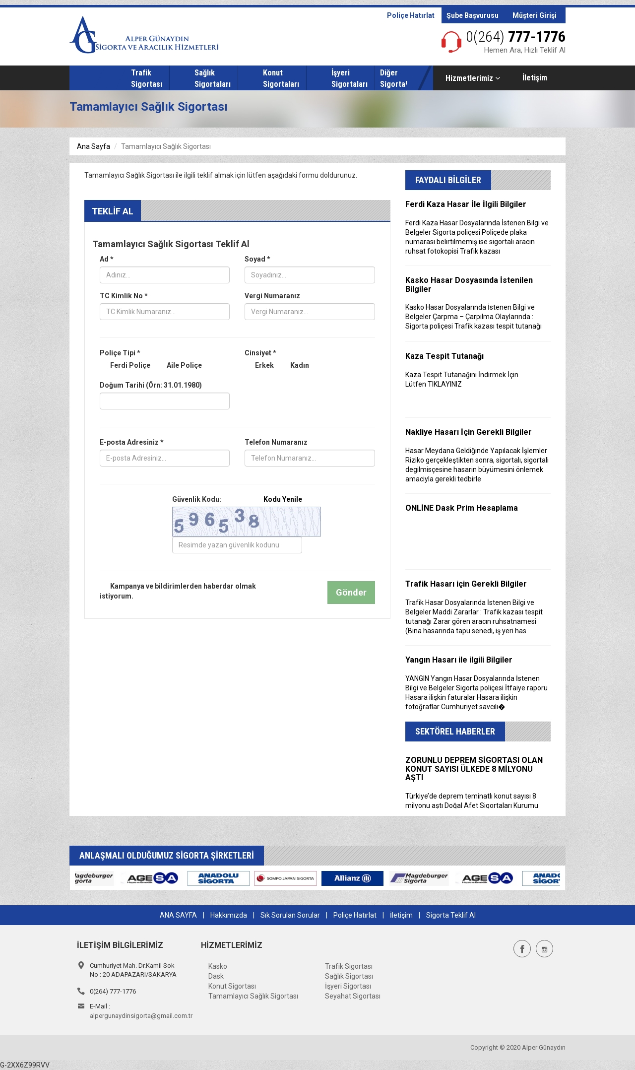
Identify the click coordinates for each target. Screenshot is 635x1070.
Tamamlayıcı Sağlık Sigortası (253, 996)
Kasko (217, 966)
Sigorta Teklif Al (451, 915)
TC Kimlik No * (124, 296)
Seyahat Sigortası (353, 996)
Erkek (259, 365)
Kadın (294, 365)
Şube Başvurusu (472, 15)
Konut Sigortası (232, 986)
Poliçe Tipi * (120, 353)
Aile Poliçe (179, 365)
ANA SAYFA (178, 915)
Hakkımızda (228, 915)
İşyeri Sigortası (348, 986)
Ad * (107, 259)
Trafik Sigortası (349, 966)
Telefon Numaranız (276, 442)
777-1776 (516, 36)
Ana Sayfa (93, 146)
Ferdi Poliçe (125, 365)
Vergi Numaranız (272, 296)
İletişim (534, 77)
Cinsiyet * (260, 353)
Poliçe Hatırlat (411, 15)
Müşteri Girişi (534, 15)
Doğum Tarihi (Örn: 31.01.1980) (151, 385)
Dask (216, 976)
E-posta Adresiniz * (132, 442)
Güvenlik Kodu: (237, 499)
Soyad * (257, 259)
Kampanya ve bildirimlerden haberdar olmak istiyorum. (178, 591)
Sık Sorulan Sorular (290, 915)
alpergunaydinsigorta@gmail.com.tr (141, 1015)
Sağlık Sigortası (349, 976)
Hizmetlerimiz (472, 78)
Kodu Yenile (282, 499)
